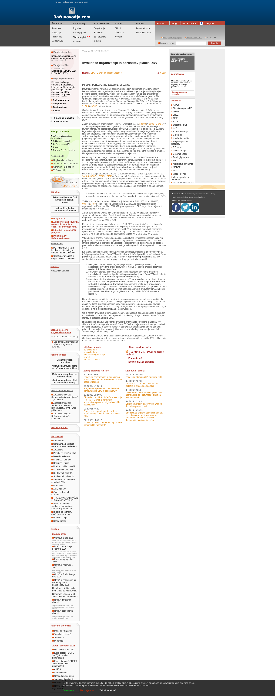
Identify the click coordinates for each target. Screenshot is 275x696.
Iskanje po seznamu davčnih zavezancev (61, 513)
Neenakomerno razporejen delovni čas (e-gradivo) (63, 57)
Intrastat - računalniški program (63, 231)
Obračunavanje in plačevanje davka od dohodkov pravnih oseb (144, 405)
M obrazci (57, 641)
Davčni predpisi (179, 150)
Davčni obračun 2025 (63, 649)
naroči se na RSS (193, 38)
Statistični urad (179, 125)
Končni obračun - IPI (61, 144)
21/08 (109, 176)
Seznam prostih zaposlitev (64, 361)
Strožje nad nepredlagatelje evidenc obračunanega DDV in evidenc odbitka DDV (102, 413)
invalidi (87, 357)
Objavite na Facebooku (140, 347)
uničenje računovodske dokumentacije (61, 137)
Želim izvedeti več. (108, 690)
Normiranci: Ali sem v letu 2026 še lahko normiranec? (65, 595)
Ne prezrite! (57, 436)
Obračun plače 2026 (62, 538)
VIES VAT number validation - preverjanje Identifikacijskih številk (62, 506)
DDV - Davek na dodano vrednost (106, 73)
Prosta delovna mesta (62, 390)
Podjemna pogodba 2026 (62, 560)
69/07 (85, 204)
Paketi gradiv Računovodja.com (60, 237)
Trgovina (77, 28)
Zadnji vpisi (57, 32)
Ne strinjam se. (87, 690)
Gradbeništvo (59, 107)
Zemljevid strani (143, 32)
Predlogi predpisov (180, 157)
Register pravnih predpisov (179, 142)
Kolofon (202, 197)
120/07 (101, 176)
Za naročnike (100, 37)
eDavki (175, 111)
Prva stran (57, 23)
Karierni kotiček (58, 355)
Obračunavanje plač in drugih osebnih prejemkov (63, 257)
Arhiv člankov (58, 489)
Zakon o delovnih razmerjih (60, 493)
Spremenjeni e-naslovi (62, 167)
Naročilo (141, 362)
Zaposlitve (57, 450)
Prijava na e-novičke (64, 118)
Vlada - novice (178, 174)
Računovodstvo (60, 100)
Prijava (207, 23)
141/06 (85, 176)
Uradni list (57, 485)
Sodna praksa (58, 521)
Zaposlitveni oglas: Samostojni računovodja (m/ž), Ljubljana (64, 397)
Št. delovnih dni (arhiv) (62, 476)
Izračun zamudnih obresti (61, 601)
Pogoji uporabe (177, 197)
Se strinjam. (69, 690)
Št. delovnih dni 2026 (62, 473)
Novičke (118, 37)
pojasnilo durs (90, 350)
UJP (174, 128)
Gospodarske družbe (63, 676)
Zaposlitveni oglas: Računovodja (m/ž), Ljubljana (61, 416)
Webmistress (187, 200)
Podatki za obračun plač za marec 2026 (144, 377)
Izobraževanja (178, 74)
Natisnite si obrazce (61, 626)
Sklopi (118, 28)
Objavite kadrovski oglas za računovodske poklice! (65, 367)
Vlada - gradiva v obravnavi (180, 178)
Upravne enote (179, 154)
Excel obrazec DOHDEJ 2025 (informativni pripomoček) (64, 663)
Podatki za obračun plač (63, 453)
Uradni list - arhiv (180, 138)
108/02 (142, 124)
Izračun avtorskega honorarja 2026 (62, 547)
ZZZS (174, 121)
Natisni (163, 73)
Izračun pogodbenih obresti (62, 612)
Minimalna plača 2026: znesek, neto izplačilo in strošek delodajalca (142, 384)
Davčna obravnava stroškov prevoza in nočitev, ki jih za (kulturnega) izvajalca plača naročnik (144, 395)
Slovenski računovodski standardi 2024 (63, 480)
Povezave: (176, 100)
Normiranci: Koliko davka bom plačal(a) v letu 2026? (64, 589)
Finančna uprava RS (181, 108)
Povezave (56, 28)
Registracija (99, 28)
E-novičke (98, 32)
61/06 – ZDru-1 (156, 124)
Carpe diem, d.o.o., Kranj (205, 194)
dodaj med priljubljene (171, 38)
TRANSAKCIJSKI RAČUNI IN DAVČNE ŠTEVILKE (64, 499)
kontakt (58, 2)
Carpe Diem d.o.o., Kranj (64, 336)
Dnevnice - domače (61, 460)
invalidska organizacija (94, 354)
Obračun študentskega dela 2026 (63, 575)
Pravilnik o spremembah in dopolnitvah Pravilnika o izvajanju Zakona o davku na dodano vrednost (103, 379)
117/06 (85, 106)
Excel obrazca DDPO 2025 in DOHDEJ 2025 (63, 72)
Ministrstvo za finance (182, 164)
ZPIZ (174, 118)
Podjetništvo (58, 103)
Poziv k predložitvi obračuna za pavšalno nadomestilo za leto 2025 (103, 423)
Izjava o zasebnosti (191, 197)
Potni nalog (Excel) (62, 631)
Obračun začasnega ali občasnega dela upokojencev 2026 (64, 582)
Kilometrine (57, 440)
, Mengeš (179, 60)
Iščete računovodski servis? (181, 54)
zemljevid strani (81, 2)
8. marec (56, 147)
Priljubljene (57, 37)
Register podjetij (59, 517)
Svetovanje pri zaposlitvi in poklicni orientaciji (64, 381)
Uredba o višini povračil (63, 466)
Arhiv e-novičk (61, 121)
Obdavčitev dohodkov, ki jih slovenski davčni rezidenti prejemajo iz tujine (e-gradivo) (181, 84)
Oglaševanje (57, 41)
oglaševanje (68, 2)
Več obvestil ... (59, 170)
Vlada (174, 170)
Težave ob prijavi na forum (64, 163)
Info (179, 200)
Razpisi (55, 110)
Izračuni (97, 41)
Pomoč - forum (143, 28)
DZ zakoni (176, 147)
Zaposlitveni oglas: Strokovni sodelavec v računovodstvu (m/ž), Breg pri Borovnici (63, 407)
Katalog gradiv (79, 32)
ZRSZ (175, 115)
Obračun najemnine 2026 (62, 566)
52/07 (94, 106)
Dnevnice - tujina (60, 463)
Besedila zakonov (60, 456)
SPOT (175, 160)
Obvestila (119, 32)
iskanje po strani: (166, 43)
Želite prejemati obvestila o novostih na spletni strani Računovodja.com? (65, 224)
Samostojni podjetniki (63, 679)
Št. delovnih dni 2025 (62, 469)
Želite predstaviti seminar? (179, 93)
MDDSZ (175, 167)
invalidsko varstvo (92, 359)
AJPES (56, 669)
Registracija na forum (62, 160)
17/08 (93, 204)
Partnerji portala (59, 427)
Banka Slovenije (179, 131)
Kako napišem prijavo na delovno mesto (64, 375)
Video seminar (60, 672)
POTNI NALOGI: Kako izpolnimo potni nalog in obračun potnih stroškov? (63, 250)
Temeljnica (58, 637)
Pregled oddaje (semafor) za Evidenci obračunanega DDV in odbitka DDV (101, 389)
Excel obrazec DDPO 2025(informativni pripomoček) (63, 655)
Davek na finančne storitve (64, 150)
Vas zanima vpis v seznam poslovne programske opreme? (65, 344)
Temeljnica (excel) (61, 634)
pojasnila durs (90, 352)
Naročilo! (77, 41)
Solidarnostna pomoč (61, 141)
